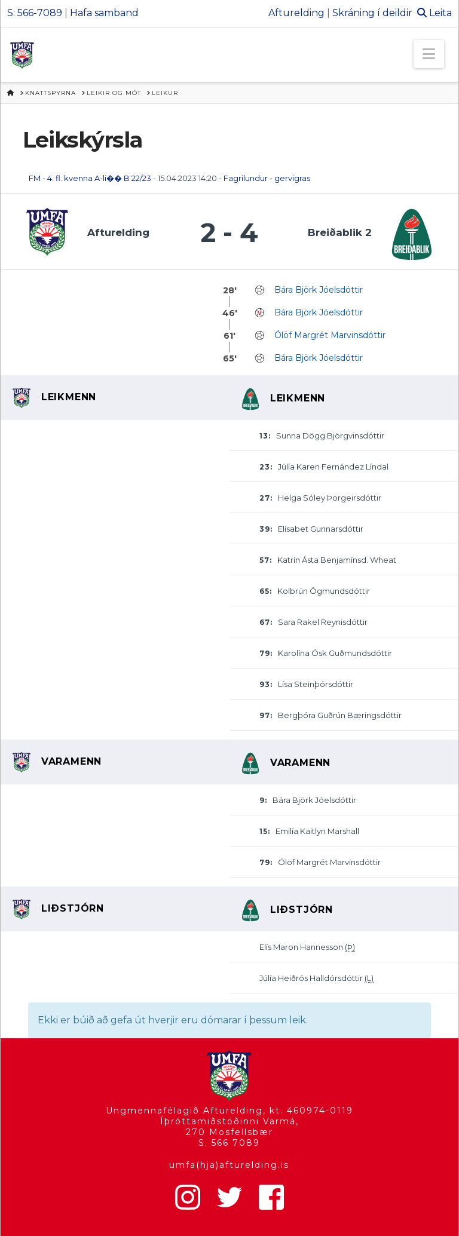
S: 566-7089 (34, 13)
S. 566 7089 (229, 1142)
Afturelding (296, 13)
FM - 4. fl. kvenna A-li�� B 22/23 (90, 178)
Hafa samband (104, 13)
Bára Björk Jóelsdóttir (318, 289)
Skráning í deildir (372, 13)
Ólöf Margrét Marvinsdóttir (329, 335)
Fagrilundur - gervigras (267, 178)
